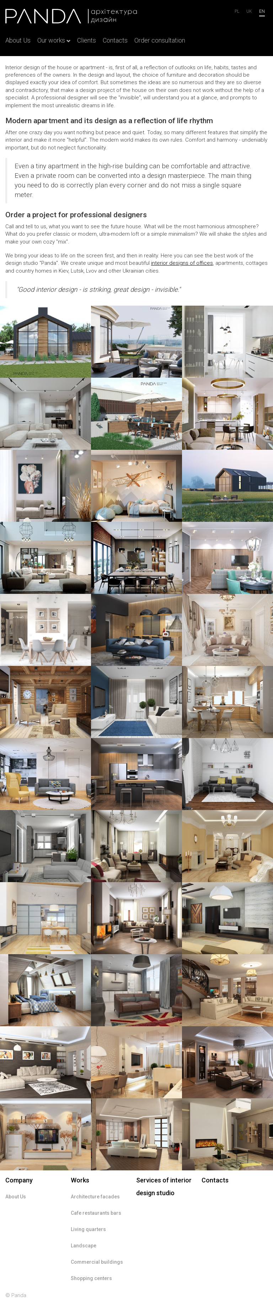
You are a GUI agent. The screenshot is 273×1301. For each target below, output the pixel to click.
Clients (86, 40)
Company (19, 1180)
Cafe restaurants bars (96, 1213)
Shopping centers (91, 1278)
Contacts (115, 40)
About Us (18, 40)
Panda (18, 1295)
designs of (182, 263)
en (262, 11)
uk (249, 11)
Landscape (83, 1245)
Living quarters (88, 1229)
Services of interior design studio (164, 1186)
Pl (237, 11)
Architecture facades (95, 1196)
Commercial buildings (97, 1262)
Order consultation (159, 40)
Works (80, 1180)
